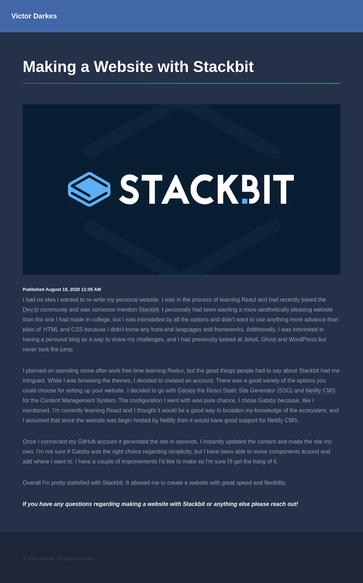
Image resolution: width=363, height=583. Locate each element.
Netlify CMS (320, 390)
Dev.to (31, 310)
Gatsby (187, 390)
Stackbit (149, 310)
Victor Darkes (34, 16)
